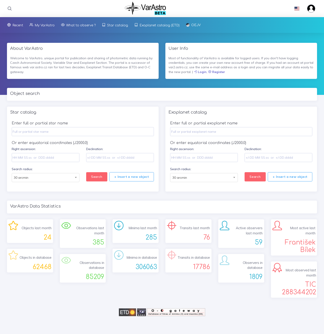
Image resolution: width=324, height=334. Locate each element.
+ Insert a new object (131, 177)
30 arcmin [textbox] (21, 178)
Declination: (94, 149)
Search (96, 177)
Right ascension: (24, 149)
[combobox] (45, 177)
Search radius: (22, 169)
